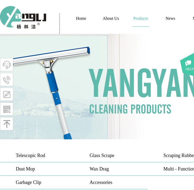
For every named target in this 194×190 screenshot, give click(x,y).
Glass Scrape (102, 155)
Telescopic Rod (30, 155)
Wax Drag (99, 169)
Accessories (101, 182)
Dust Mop (25, 169)
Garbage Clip (28, 182)
